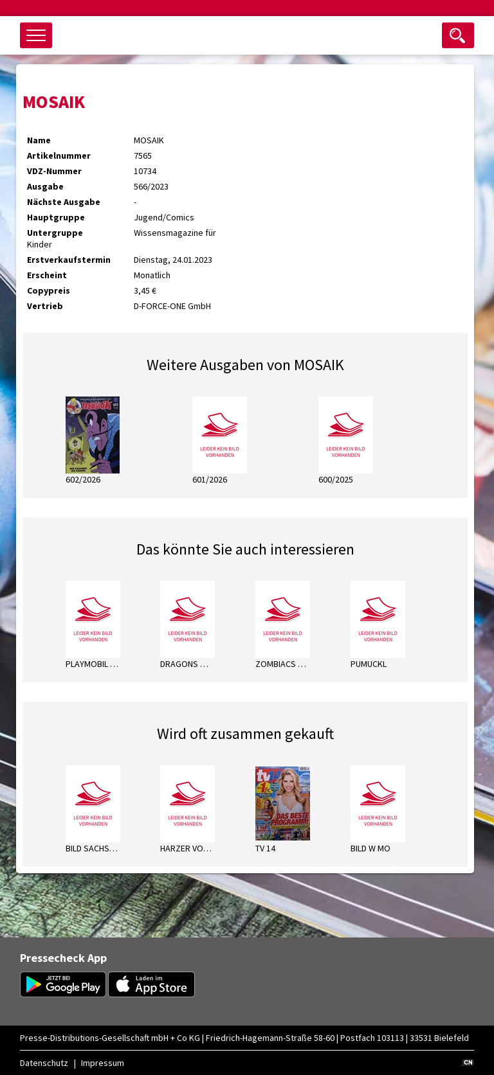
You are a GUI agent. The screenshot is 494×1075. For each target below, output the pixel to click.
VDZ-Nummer (54, 171)
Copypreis (48, 290)
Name (39, 140)
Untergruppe (55, 232)
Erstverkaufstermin (69, 259)
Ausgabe (45, 186)
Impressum (102, 1063)
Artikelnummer (59, 155)
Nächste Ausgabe (63, 202)
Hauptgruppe (56, 217)
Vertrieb (45, 306)
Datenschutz (44, 1063)
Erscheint (47, 275)
